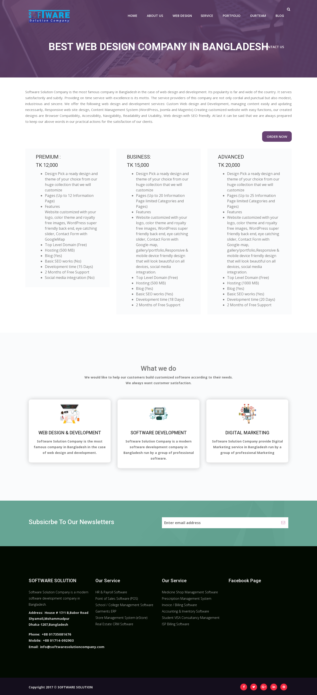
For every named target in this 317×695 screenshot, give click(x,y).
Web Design (182, 15)
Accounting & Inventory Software (185, 611)
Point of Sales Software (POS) (116, 598)
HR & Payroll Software (111, 592)
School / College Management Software (124, 605)
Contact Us (273, 47)
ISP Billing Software (175, 624)
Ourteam (258, 15)
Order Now (277, 136)
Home (132, 15)
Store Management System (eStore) (121, 617)
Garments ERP (105, 611)
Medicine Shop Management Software (190, 592)
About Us (155, 15)
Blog (280, 15)
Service (207, 15)
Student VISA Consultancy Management (191, 617)
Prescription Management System (186, 598)
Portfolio (231, 15)
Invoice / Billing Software (179, 605)
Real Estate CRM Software (114, 624)
